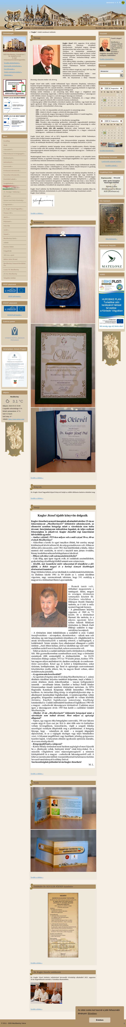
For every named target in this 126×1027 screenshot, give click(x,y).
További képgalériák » (107, 151)
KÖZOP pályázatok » (14, 315)
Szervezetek (8, 166)
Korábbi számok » (111, 165)
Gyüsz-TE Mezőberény (11, 270)
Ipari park (7, 196)
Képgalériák (8, 251)
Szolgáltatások (9, 183)
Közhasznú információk (12, 171)
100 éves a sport (9, 255)
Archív (6, 230)
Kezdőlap (27, 28)
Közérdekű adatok (10, 179)
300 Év (6, 217)
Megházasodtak (106, 178)
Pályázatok (8, 221)
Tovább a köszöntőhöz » (107, 59)
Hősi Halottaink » (111, 239)
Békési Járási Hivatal (10, 259)
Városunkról (8, 149)
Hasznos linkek (9, 247)
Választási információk (12, 187)
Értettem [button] (99, 1020)
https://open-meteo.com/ (16, 419)
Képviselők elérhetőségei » (13, 66)
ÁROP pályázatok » (14, 296)
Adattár (6, 242)
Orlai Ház (7, 226)
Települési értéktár (10, 278)
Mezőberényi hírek (10, 238)
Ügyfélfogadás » (9, 69)
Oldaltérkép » (8, 75)
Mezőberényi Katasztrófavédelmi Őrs (15, 264)
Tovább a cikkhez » (37, 213)
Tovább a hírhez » (36, 963)
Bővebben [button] (92, 1013)
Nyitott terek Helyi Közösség (14, 200)
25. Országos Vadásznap (12, 192)
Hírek (5, 145)
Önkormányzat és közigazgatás (14, 154)
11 (105, 100)
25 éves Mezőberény (10, 274)
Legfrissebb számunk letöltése (111, 161)
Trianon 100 (8, 213)
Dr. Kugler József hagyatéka (13, 209)
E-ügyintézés (8, 204)
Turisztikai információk (12, 175)
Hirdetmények (9, 158)
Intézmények (8, 162)
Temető (7, 234)
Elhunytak (117, 178)
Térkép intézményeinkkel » (13, 72)
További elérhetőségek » (12, 63)
